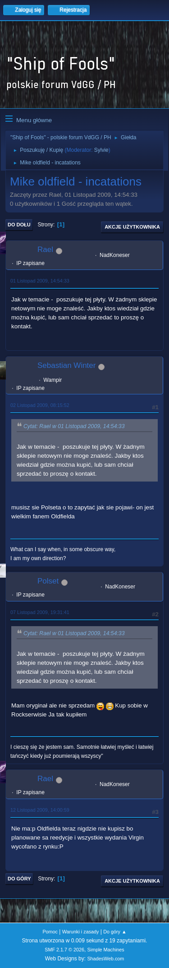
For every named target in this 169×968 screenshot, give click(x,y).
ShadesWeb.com (105, 958)
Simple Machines (105, 949)
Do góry (19, 878)
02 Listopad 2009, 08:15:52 (39, 405)
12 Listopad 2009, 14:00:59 (39, 810)
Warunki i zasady (80, 931)
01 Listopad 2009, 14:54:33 (39, 280)
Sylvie (101, 150)
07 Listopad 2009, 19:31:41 (39, 612)
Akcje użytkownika (132, 227)
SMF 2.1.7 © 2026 (64, 949)
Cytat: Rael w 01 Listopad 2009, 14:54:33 (73, 426)
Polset (48, 581)
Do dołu (19, 224)
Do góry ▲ (114, 931)
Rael (45, 249)
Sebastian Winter (66, 365)
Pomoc (50, 931)
